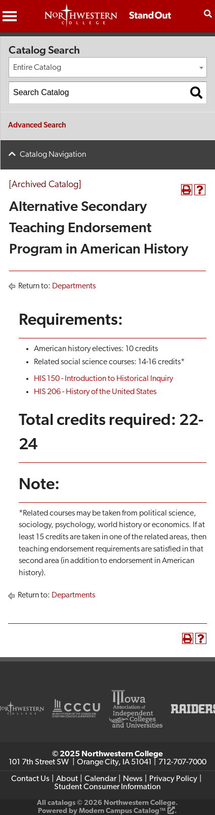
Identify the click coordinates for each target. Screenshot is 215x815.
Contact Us (30, 779)
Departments (74, 286)
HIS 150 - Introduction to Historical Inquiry (103, 379)
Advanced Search (37, 126)
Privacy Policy (173, 779)
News (133, 779)
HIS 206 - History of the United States (95, 392)
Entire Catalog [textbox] (37, 68)
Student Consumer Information (107, 787)
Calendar (100, 779)
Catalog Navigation (53, 155)
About (67, 779)
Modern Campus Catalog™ (122, 811)
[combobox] (108, 67)
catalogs (61, 803)
